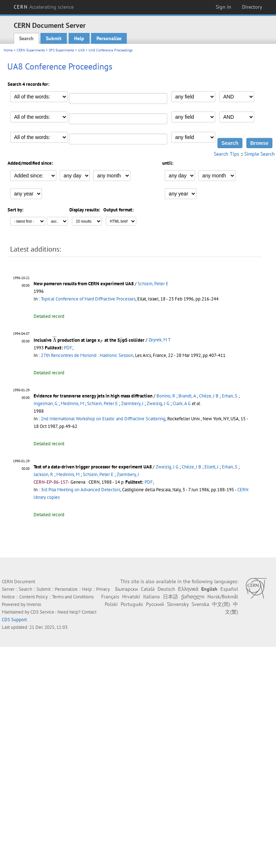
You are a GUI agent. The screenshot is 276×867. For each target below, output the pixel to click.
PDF (68, 348)
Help (79, 38)
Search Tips (226, 154)
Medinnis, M (72, 403)
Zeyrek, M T (159, 340)
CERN (44, 7)
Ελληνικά (188, 589)
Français (110, 596)
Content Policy (33, 597)
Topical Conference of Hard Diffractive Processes (88, 299)
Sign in (223, 7)
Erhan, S (229, 396)
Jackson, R (43, 474)
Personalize (108, 38)
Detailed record (49, 316)
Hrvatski (131, 596)
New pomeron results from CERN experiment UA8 (84, 284)
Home (8, 50)
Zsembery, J (132, 403)
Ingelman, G (45, 403)
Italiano (151, 596)
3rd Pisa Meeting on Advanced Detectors (80, 490)
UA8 (81, 50)
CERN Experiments (31, 50)
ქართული (192, 596)
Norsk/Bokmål (222, 596)
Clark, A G (182, 403)
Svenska (200, 604)
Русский (155, 604)
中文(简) (221, 604)
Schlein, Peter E (153, 284)
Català (148, 589)
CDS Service (42, 612)
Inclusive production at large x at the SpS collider (89, 340)
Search (26, 38)
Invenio (33, 604)
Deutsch (166, 589)
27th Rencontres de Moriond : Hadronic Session (87, 355)
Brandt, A (187, 396)
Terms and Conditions (73, 597)
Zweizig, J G (158, 403)
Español (229, 589)
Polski (111, 604)
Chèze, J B (209, 396)
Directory (252, 7)
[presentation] (54, 339)
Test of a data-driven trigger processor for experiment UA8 (93, 467)
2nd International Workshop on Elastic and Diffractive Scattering (103, 419)
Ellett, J (211, 467)
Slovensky (178, 604)
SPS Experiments (61, 50)
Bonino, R (165, 396)
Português (132, 604)
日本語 (170, 596)
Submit (53, 38)
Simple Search (259, 154)
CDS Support (14, 619)
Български (126, 589)
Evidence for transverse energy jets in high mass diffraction (93, 396)
